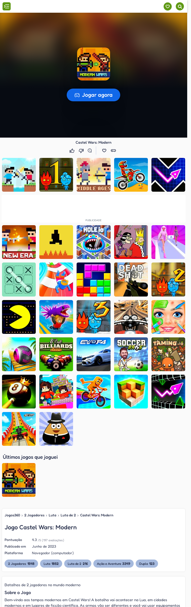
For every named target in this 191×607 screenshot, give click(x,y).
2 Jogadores (34, 465)
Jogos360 (12, 465)
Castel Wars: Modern (96, 465)
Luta (52, 465)
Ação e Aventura (113, 514)
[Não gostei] (82, 150)
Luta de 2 (68, 465)
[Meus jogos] (167, 6)
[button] (93, 63)
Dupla (146, 514)
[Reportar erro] (91, 150)
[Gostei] (72, 150)
